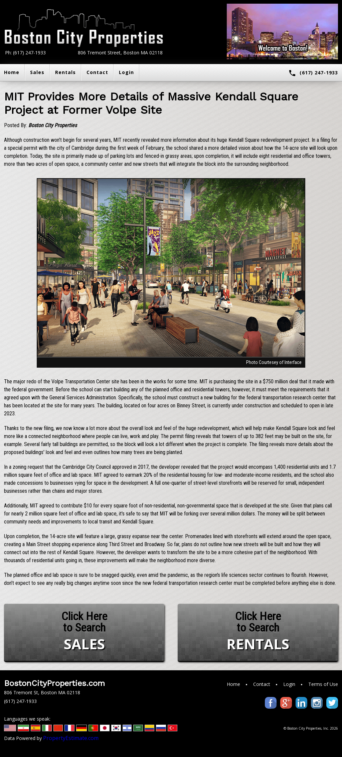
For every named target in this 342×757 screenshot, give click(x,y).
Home (233, 684)
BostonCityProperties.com (54, 683)
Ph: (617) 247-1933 (25, 52)
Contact (97, 72)
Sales (37, 72)
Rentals (65, 72)
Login (126, 72)
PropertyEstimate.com (71, 738)
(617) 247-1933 (313, 73)
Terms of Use (323, 684)
